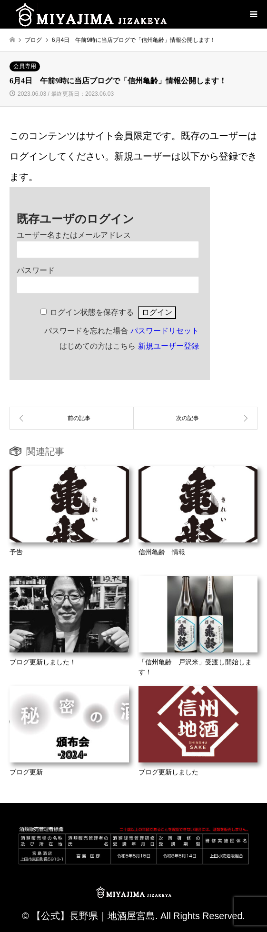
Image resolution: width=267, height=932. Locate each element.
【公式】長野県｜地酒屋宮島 (93, 916)
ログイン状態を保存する (92, 312)
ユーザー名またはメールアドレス (74, 235)
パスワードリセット (164, 331)
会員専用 (24, 66)
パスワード (36, 270)
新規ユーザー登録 (168, 346)
